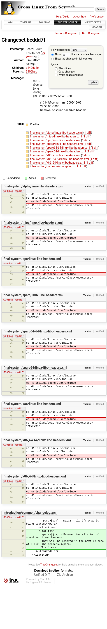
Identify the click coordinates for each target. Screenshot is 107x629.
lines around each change (81, 54)
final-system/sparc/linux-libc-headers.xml (56, 144)
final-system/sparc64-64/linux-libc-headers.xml (60, 147)
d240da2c (32, 67)
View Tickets (93, 22)
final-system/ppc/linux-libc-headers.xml (55, 140)
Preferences (97, 16)
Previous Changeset (66, 33)
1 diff (87, 132)
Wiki (10, 22)
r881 (36, 81)
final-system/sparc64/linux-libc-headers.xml (58, 151)
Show (56, 54)
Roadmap (45, 22)
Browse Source (68, 22)
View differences (60, 49)
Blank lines (65, 68)
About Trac (79, 16)
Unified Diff (42, 575)
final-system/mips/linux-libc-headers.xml (56, 136)
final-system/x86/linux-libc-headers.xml (55, 155)
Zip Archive (65, 575)
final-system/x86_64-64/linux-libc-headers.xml (60, 159)
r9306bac (8, 191)
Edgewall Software (40, 582)
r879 (36, 92)
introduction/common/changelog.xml (54, 166)
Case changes (67, 71)
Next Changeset (91, 33)
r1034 (44, 102)
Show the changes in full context (71, 58)
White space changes (71, 74)
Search (97, 27)
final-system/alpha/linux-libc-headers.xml (56, 132)
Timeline (25, 22)
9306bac (31, 71)
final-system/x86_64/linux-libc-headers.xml (57, 162)
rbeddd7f (19, 191)
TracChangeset (49, 564)
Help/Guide (62, 16)
